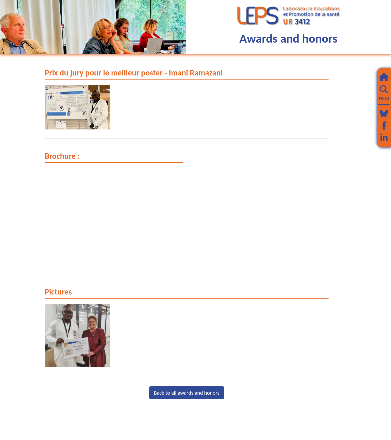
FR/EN (384, 98)
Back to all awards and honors (187, 393)
